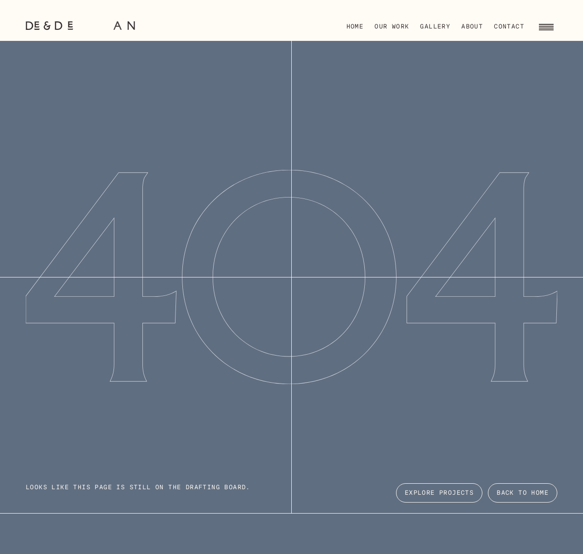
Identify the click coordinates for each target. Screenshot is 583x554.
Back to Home (523, 493)
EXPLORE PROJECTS (439, 493)
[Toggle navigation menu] (546, 26)
